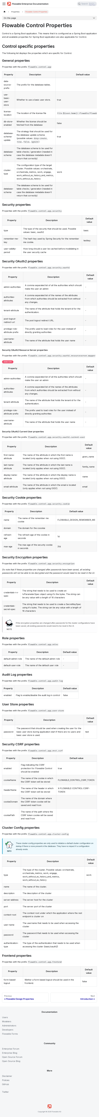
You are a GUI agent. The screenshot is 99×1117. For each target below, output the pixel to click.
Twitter (5, 1092)
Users (5, 1017)
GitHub (5, 1084)
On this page (10, 18)
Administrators (9, 1025)
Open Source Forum (12, 1057)
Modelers (6, 1021)
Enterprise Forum (10, 1048)
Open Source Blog (11, 1061)
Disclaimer (7, 1076)
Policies (5, 1080)
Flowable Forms (10, 1034)
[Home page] (4, 12)
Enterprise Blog (9, 1053)
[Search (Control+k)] (87, 4)
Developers (7, 1029)
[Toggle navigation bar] (4, 4)
